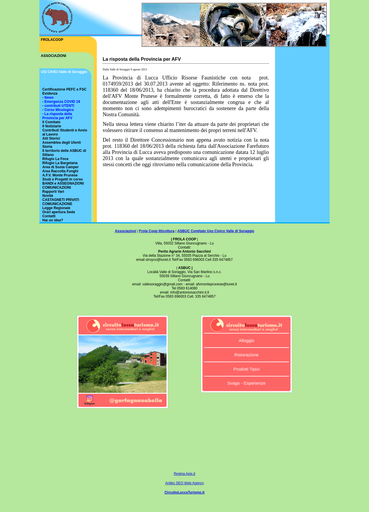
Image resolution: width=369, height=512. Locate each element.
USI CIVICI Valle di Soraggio (64, 72)
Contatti (48, 216)
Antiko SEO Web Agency (184, 483)
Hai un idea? (52, 220)
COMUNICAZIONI (56, 187)
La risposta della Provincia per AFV (57, 116)
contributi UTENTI (59, 106)
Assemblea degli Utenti (61, 142)
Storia (47, 147)
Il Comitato (51, 122)
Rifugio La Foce (55, 159)
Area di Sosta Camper (60, 167)
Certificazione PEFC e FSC (64, 89)
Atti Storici (51, 138)
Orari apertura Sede (58, 212)
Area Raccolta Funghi (60, 171)
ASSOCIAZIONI (53, 56)
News (48, 98)
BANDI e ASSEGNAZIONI (63, 183)
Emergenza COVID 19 (62, 102)
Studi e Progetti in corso (62, 179)
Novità (47, 196)
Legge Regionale (56, 208)
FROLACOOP (52, 40)
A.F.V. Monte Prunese (60, 175)
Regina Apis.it (184, 474)
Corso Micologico (59, 110)
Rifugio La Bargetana (60, 163)
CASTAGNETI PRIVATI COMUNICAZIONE (60, 202)
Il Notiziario (51, 126)
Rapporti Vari (53, 192)
